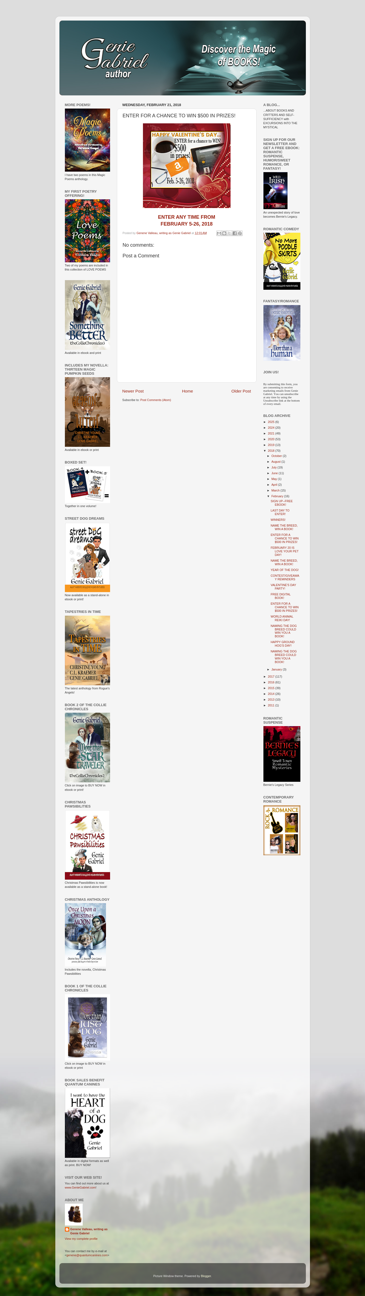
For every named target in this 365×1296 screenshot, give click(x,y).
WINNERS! (278, 519)
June (274, 473)
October (277, 455)
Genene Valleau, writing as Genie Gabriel (89, 1231)
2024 (271, 427)
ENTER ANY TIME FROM (186, 217)
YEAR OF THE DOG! (284, 570)
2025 (271, 422)
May (274, 479)
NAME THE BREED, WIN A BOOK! (284, 527)
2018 (271, 450)
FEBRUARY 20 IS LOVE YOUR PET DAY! (284, 551)
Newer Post (133, 391)
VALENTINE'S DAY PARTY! (283, 586)
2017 (271, 676)
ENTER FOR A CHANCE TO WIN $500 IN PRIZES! (284, 538)
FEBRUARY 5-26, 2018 (186, 224)
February (277, 496)
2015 (271, 688)
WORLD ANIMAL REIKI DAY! (282, 618)
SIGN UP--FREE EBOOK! (281, 502)
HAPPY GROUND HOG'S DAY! (282, 643)
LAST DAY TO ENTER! (280, 512)
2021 (271, 433)
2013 (271, 699)
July (274, 467)
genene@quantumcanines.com (87, 1255)
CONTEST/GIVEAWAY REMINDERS (285, 577)
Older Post (241, 391)
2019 (271, 445)
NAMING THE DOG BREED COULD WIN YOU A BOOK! (284, 631)
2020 (271, 439)
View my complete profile (81, 1238)
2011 (271, 705)
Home (187, 391)
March (275, 490)
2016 (271, 682)
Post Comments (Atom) (155, 400)
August (276, 461)
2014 (271, 693)
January (277, 669)
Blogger (206, 1276)
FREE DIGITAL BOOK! (281, 596)
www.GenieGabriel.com (80, 1187)
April (274, 484)
